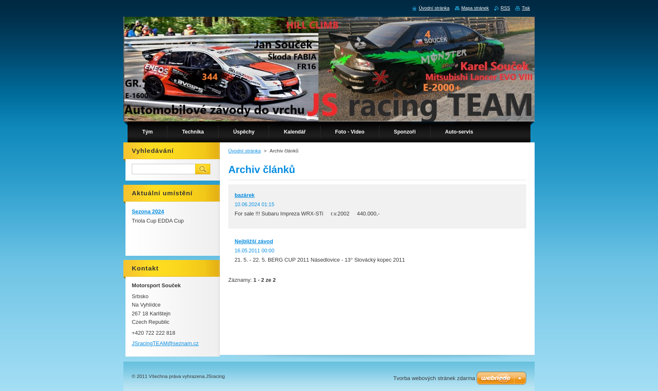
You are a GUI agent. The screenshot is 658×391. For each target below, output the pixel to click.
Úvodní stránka (244, 150)
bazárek (245, 195)
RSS (505, 7)
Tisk (526, 7)
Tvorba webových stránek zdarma (434, 378)
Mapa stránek (475, 7)
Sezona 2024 (148, 211)
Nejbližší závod (254, 241)
